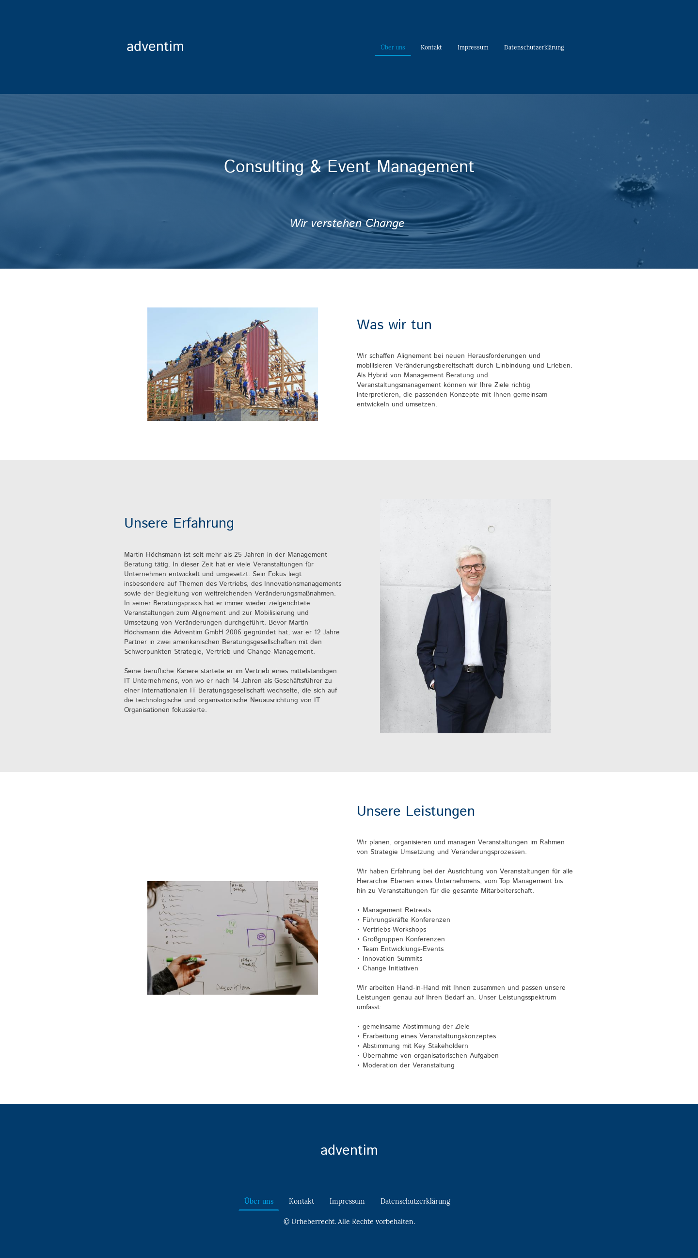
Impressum (473, 47)
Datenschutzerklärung (534, 47)
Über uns (393, 47)
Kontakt (431, 47)
